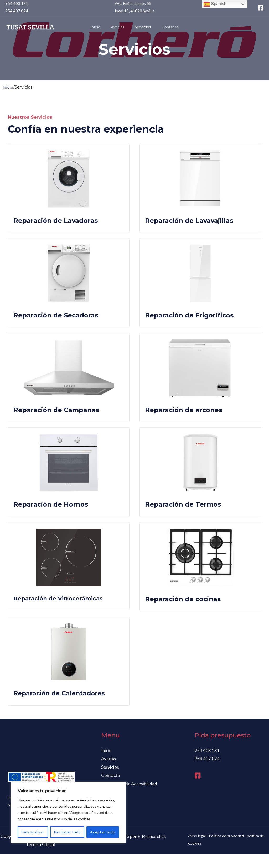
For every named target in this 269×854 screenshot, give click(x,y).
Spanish (215, 4)
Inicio (99, 26)
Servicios (142, 26)
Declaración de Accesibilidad (129, 783)
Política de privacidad (229, 835)
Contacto (166, 26)
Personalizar (32, 832)
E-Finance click (152, 836)
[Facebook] (261, 8)
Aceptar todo (102, 832)
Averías (118, 26)
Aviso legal (197, 835)
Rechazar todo (67, 832)
